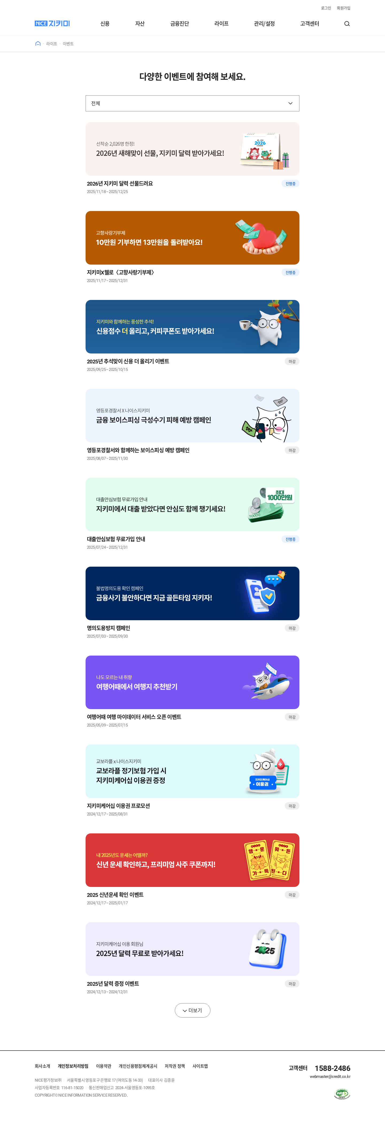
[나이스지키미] (52, 23)
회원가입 (343, 7)
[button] (347, 23)
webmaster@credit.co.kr (330, 1076)
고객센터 (309, 23)
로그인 (326, 7)
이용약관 (103, 1066)
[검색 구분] (192, 103)
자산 (140, 23)
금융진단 (179, 23)
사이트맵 (200, 1066)
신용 (105, 23)
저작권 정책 (175, 1066)
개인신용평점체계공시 (138, 1066)
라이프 (221, 23)
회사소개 (42, 1066)
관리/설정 (264, 23)
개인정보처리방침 (73, 1066)
